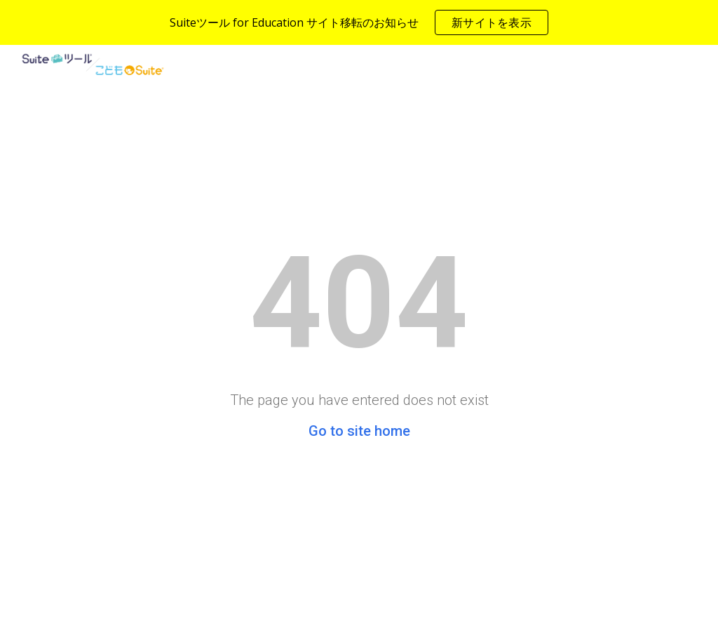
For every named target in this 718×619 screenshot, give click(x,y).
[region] (359, 22)
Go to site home (359, 430)
